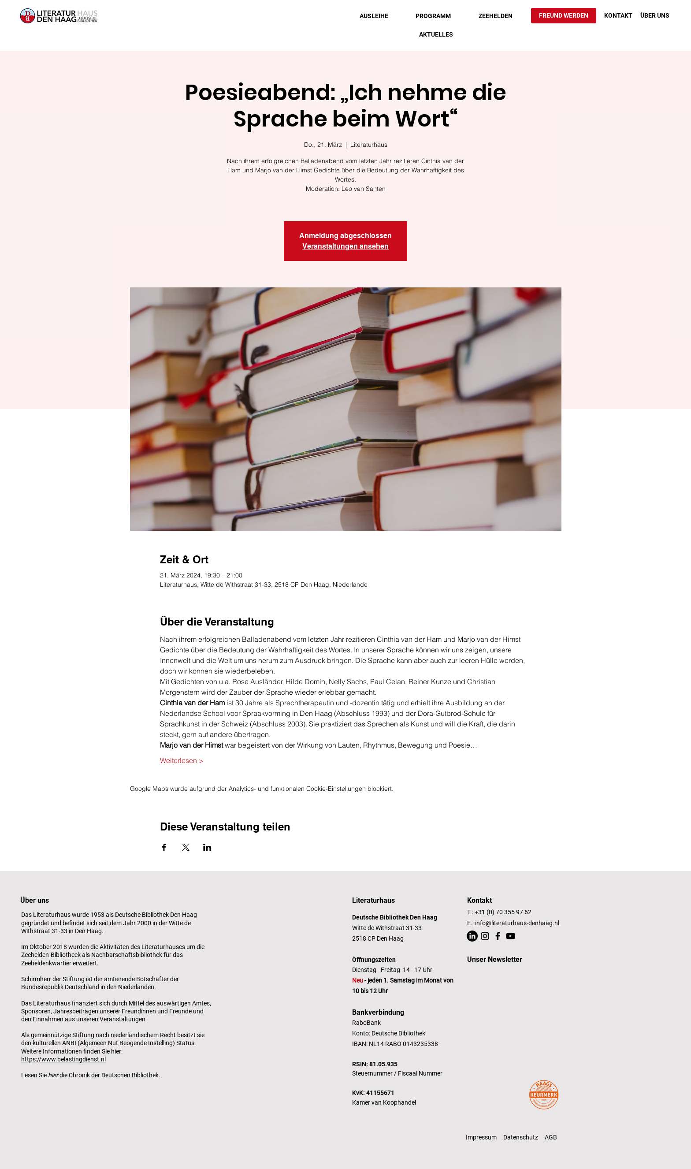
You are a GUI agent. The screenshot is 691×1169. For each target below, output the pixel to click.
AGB (551, 1137)
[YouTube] (510, 936)
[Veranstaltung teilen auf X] (186, 847)
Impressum (481, 1137)
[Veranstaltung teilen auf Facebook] (164, 847)
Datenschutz (520, 1137)
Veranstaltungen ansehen (345, 246)
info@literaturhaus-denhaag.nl (517, 923)
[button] (374, 15)
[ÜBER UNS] (655, 15)
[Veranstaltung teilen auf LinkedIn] (207, 847)
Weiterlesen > (182, 760)
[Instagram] (484, 936)
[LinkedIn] (472, 936)
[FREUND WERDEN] (563, 15)
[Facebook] (497, 936)
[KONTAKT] (618, 15)
